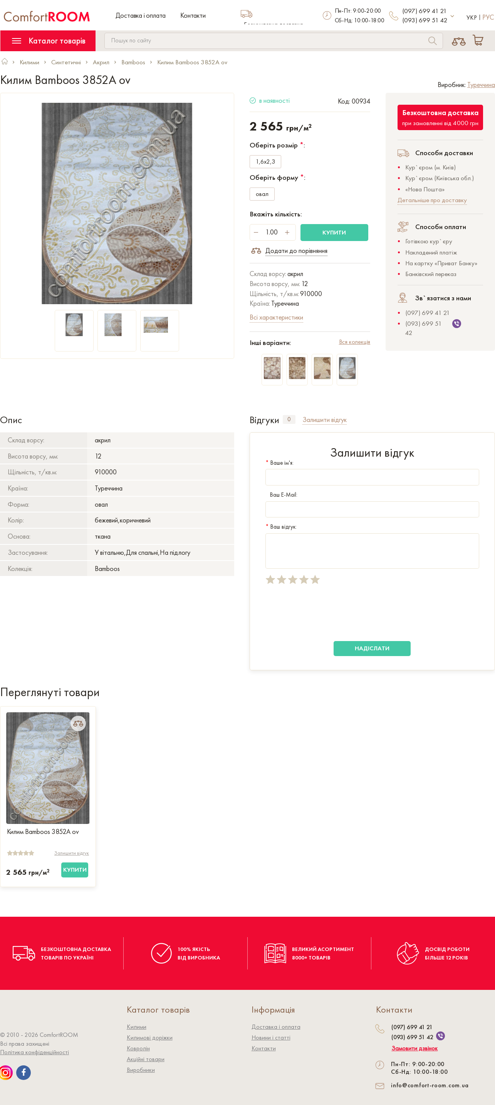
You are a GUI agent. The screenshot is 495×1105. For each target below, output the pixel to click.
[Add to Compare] (78, 723)
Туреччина (481, 84)
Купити (334, 232)
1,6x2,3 (265, 162)
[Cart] (479, 40)
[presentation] (324, 613)
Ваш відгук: (281, 527)
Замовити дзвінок (414, 1048)
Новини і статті (271, 1037)
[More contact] (452, 16)
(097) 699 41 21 (424, 11)
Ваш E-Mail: (281, 495)
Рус (488, 17)
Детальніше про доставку (432, 200)
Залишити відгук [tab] (324, 419)
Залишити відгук (71, 853)
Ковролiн (138, 1048)
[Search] (432, 42)
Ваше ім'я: (279, 463)
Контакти (192, 15)
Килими (136, 1027)
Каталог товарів (49, 40)
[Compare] (458, 40)
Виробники (141, 1070)
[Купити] (74, 869)
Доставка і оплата (141, 15)
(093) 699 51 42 (425, 20)
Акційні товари (145, 1059)
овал (262, 194)
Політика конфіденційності (34, 1052)
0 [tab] (289, 419)
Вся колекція (355, 342)
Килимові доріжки (150, 1037)
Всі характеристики (276, 317)
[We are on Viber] (440, 1035)
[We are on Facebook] (23, 1072)
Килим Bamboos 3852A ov (43, 831)
